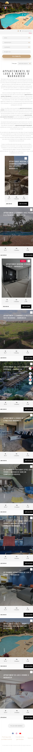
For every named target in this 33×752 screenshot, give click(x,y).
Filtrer (16, 56)
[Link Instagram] (30, 376)
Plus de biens (16, 726)
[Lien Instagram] (16, 733)
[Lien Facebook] (12, 733)
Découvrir (23, 204)
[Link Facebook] (30, 373)
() (30, 33)
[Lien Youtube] (20, 733)
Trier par (14, 63)
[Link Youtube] (30, 379)
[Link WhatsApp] (30, 383)
